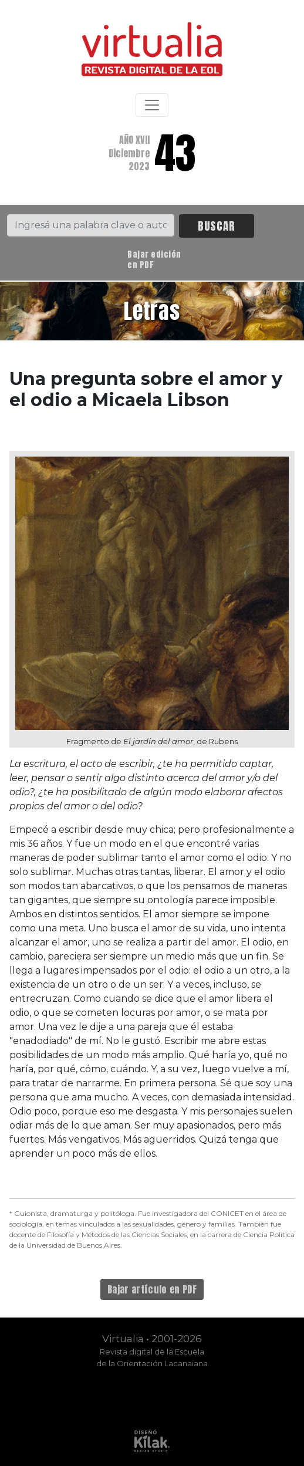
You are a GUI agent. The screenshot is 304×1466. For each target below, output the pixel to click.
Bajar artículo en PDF (152, 1289)
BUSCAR (216, 225)
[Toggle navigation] (152, 105)
